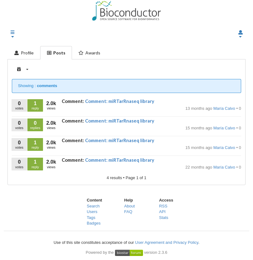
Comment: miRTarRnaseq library (119, 101)
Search (93, 206)
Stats (163, 217)
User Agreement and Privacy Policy (166, 242)
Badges (94, 223)
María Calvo (224, 108)
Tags (91, 217)
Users (92, 211)
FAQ (128, 211)
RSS (163, 206)
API (162, 211)
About (129, 206)
